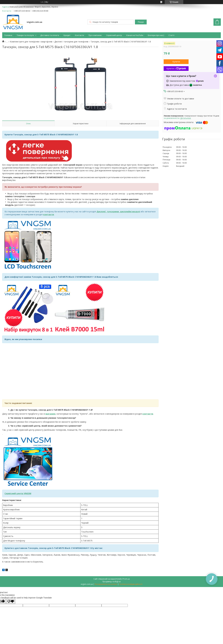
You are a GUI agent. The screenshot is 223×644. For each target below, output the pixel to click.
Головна (8, 35)
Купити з (176, 68)
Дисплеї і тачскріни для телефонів (71, 41)
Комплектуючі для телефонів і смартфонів (31, 41)
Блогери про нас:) (156, 35)
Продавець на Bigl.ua (111, 581)
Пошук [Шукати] (141, 22)
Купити (176, 61)
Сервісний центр (114, 35)
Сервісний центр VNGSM (18, 493)
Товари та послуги (25, 35)
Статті (171, 35)
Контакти (79, 35)
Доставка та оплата (49, 35)
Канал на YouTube (134, 35)
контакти (147, 413)
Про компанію (95, 35)
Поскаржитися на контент (106, 584)
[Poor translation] (10, 601)
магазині (50, 413)
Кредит (67, 35)
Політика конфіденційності (130, 584)
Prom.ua (126, 579)
